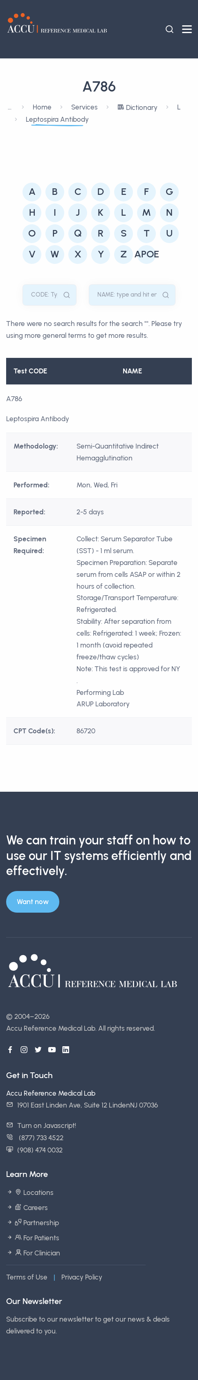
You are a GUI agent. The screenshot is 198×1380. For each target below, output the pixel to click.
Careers (30, 1208)
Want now (33, 902)
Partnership (36, 1223)
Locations (33, 1192)
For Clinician (36, 1253)
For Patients (36, 1238)
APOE (146, 254)
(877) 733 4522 (40, 1138)
